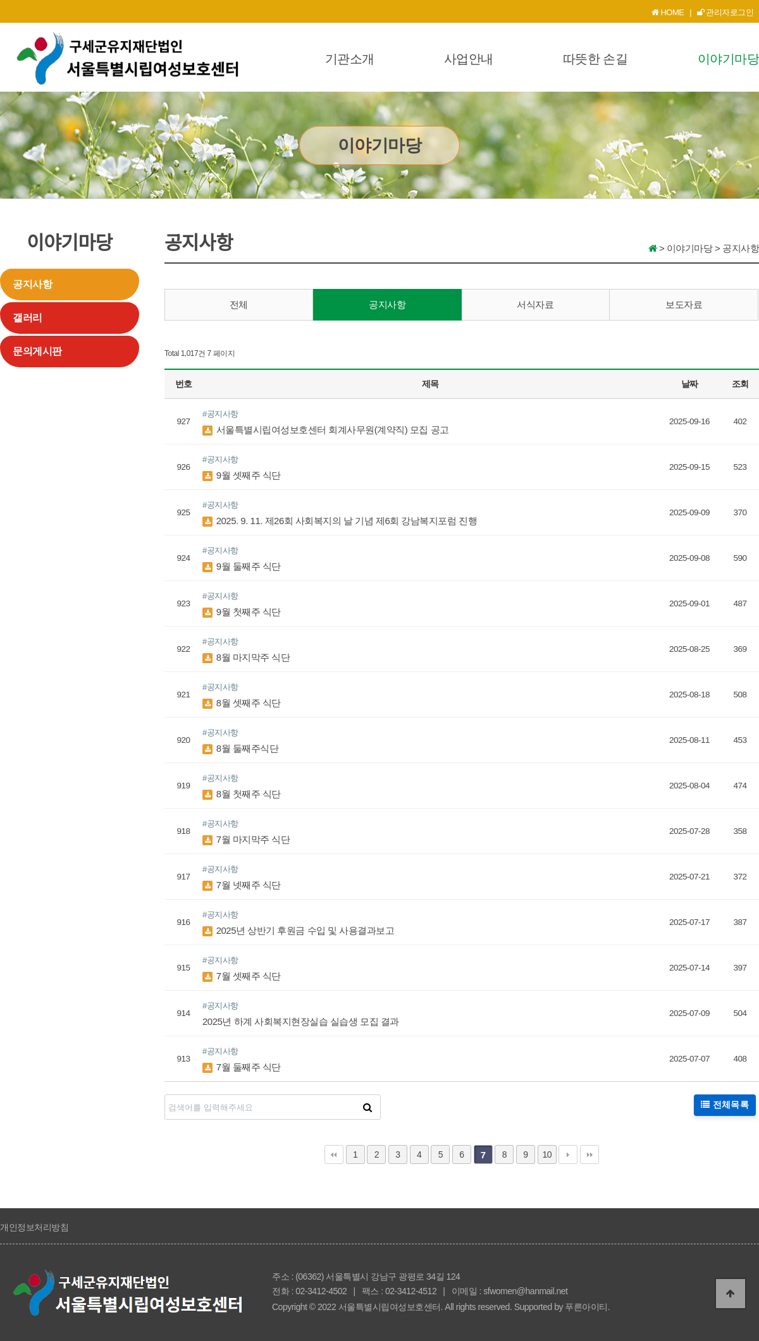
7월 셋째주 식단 (241, 976)
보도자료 (683, 304)
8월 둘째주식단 (240, 748)
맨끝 (589, 1154)
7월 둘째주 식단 (241, 1067)
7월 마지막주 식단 (246, 839)
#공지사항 (220, 414)
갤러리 (27, 317)
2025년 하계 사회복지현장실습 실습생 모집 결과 (300, 1021)
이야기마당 (729, 59)
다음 (567, 1154)
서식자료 (535, 304)
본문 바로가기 (0, 0)
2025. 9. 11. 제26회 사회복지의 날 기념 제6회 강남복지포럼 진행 (339, 520)
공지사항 (32, 284)
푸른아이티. (587, 1307)
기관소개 (349, 59)
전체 (239, 304)
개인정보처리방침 (34, 1227)
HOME (667, 12)
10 (547, 1154)
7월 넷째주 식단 (241, 884)
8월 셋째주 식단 (241, 702)
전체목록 (725, 1105)
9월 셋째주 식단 (241, 475)
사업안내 (468, 59)
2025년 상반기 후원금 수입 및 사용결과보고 (298, 930)
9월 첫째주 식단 (241, 611)
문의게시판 (37, 351)
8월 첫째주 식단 (241, 793)
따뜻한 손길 (595, 59)
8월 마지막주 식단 (246, 657)
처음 (333, 1154)
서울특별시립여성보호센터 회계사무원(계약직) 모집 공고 (325, 429)
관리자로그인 (725, 12)
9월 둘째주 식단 (241, 566)
